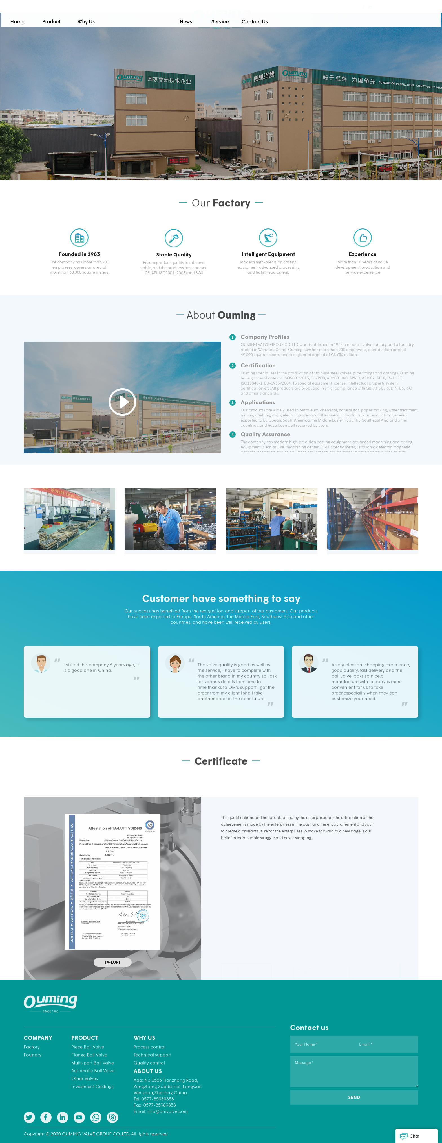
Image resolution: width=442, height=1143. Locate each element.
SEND (354, 1134)
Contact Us (340, 17)
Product (137, 17)
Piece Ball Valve (87, 1086)
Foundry (32, 1094)
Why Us (171, 17)
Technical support (152, 1094)
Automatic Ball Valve (92, 1110)
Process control (149, 1086)
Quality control (149, 1102)
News (271, 17)
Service (305, 17)
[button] (412, 517)
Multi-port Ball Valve (92, 1102)
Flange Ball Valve (89, 1094)
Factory (32, 1086)
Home (102, 17)
